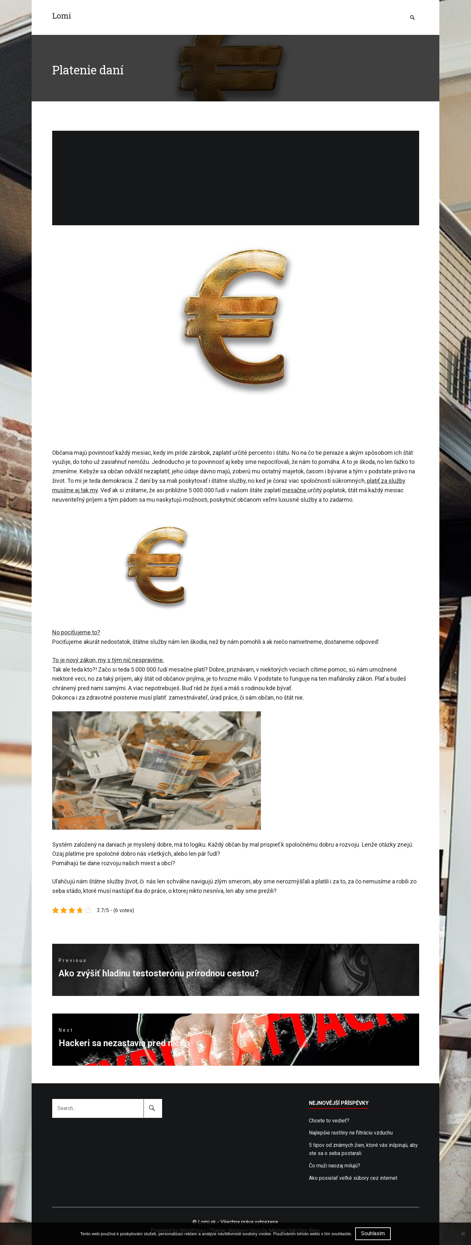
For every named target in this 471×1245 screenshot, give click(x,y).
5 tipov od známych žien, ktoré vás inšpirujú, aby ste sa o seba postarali (363, 1149)
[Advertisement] (235, 176)
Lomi (61, 15)
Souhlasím (373, 1233)
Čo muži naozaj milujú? (334, 1166)
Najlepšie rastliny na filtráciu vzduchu (351, 1133)
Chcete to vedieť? (329, 1121)
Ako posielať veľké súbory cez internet (353, 1178)
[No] (463, 1233)
